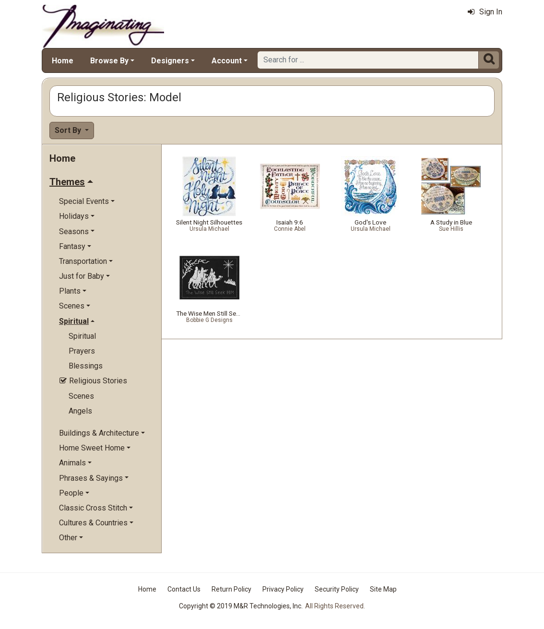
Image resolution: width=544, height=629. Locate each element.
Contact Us (184, 589)
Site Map (383, 589)
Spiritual (82, 336)
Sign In (485, 11)
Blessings (86, 365)
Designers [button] (170, 60)
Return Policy (231, 589)
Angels (80, 410)
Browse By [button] (109, 60)
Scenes (81, 396)
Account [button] (227, 60)
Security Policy (337, 589)
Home (62, 60)
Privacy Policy (283, 589)
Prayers (82, 351)
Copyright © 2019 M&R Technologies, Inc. (241, 606)
